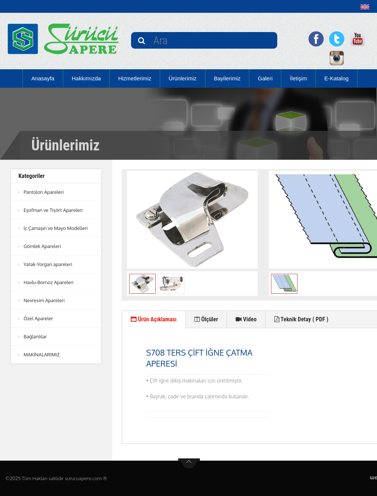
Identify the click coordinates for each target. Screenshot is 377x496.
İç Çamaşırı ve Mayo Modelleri (56, 228)
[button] (366, 7)
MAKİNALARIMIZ (42, 354)
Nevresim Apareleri (44, 300)
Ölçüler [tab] (206, 319)
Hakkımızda (86, 78)
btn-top (189, 463)
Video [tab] (246, 319)
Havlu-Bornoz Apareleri (49, 282)
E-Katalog (336, 78)
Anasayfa (42, 78)
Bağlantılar (35, 336)
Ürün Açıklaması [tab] (154, 319)
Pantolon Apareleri (44, 192)
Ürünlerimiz (183, 78)
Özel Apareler (38, 318)
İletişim (298, 78)
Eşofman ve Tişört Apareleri (53, 210)
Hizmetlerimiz (134, 78)
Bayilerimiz (227, 78)
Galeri (265, 78)
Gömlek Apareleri (42, 246)
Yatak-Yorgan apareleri (48, 264)
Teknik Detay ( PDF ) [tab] (301, 319)
